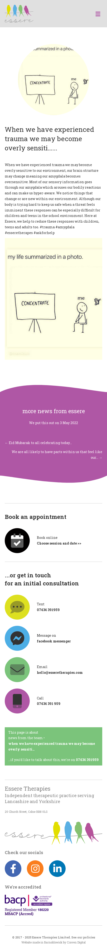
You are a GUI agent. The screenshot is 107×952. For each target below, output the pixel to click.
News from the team (25, 738)
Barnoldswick (53, 942)
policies (89, 937)
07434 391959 (87, 759)
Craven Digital (76, 942)
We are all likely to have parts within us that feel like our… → (57, 455)
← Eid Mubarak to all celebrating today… (38, 442)
